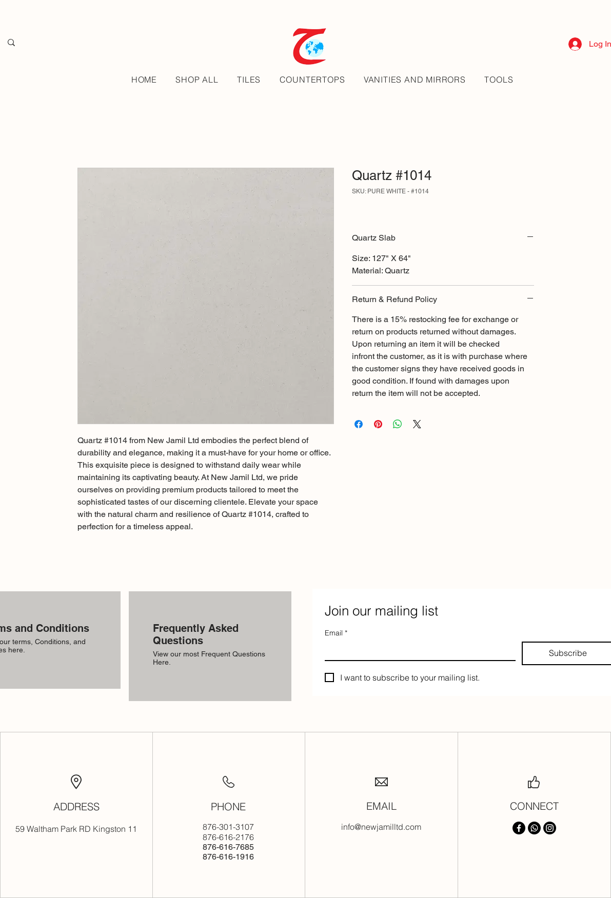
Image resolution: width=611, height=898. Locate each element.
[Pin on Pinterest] (378, 424)
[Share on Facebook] (358, 424)
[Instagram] (549, 828)
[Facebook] (519, 828)
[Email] (417, 651)
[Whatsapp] (534, 828)
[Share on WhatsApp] (397, 424)
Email (336, 633)
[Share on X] (417, 424)
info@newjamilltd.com (381, 827)
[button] (249, 79)
